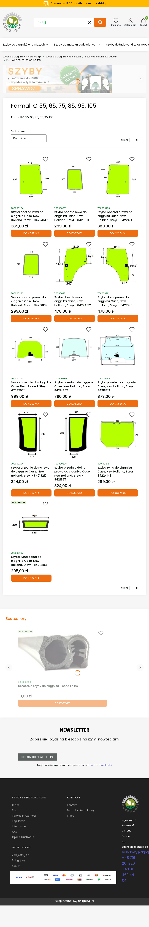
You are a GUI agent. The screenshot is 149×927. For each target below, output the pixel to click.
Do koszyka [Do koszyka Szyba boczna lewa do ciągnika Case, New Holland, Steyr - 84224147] (31, 233)
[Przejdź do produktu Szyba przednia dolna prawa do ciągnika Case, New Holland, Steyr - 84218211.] (74, 435)
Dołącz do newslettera (37, 757)
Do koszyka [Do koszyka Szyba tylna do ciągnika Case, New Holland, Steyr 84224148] (118, 493)
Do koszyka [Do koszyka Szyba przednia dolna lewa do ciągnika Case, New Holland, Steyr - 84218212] (31, 493)
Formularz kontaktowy (80, 810)
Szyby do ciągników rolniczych (63, 56)
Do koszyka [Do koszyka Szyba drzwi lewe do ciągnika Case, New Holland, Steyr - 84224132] (74, 318)
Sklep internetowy (73, 901)
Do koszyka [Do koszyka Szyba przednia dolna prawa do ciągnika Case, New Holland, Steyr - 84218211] (74, 493)
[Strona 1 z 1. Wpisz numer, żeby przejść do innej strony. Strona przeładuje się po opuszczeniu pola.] (132, 140)
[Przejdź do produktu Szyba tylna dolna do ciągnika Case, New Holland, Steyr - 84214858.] (31, 524)
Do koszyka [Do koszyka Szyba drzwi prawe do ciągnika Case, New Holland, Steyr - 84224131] (118, 318)
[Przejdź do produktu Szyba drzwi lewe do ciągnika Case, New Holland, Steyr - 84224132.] (74, 264)
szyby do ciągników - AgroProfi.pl (22, 56)
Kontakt (72, 805)
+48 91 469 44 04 (128, 875)
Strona (125, 139)
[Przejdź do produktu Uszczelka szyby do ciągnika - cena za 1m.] (62, 653)
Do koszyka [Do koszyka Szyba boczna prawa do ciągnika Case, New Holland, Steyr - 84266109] (31, 318)
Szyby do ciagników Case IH (101, 56)
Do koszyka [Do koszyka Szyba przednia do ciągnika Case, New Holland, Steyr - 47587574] (31, 403)
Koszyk (16, 865)
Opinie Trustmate (23, 837)
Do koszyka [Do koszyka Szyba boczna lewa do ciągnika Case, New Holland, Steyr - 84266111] (74, 233)
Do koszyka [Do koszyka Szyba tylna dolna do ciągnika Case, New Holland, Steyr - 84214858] (31, 578)
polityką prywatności (101, 765)
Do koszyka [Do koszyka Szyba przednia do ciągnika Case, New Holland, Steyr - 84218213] (118, 403)
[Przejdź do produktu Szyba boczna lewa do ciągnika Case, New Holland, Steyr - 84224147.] (31, 179)
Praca (70, 815)
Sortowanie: (18, 131)
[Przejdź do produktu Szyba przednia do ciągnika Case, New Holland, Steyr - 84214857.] (74, 350)
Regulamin (18, 821)
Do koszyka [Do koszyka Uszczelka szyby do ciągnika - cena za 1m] (62, 703)
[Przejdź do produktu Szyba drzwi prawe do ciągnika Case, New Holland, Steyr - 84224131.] (117, 264)
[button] (100, 22)
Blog (14, 810)
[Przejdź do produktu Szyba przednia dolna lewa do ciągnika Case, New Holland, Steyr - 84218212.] (31, 435)
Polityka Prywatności (24, 815)
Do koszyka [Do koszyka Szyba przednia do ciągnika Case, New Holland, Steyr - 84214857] (74, 403)
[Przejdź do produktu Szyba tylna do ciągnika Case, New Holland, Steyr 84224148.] (117, 435)
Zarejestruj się (20, 855)
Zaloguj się (18, 860)
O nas (15, 805)
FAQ (14, 831)
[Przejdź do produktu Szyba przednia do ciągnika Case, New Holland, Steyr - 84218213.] (117, 350)
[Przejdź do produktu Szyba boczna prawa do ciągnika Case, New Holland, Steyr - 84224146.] (117, 179)
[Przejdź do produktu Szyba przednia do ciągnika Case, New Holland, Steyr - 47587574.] (31, 350)
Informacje (19, 826)
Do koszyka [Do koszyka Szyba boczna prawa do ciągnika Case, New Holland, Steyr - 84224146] (118, 233)
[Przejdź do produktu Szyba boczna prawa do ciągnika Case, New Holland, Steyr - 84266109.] (31, 264)
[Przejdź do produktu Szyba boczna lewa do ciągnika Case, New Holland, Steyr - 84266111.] (74, 179)
